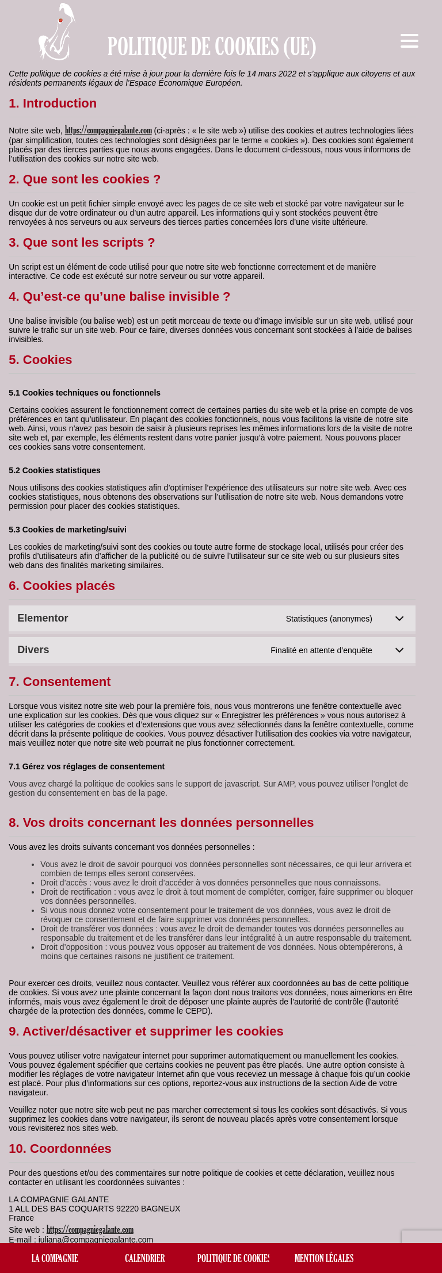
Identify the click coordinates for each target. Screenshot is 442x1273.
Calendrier (145, 1258)
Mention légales (324, 1258)
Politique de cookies (234, 1258)
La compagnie (55, 1258)
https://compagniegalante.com (108, 129)
